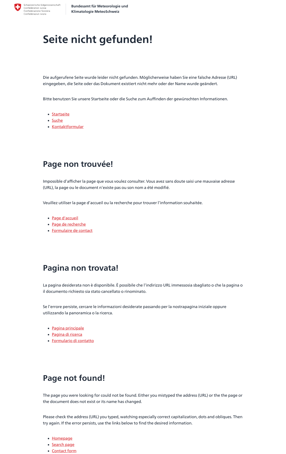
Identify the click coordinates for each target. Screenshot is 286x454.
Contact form (64, 450)
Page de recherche (69, 224)
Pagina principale (68, 328)
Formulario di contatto (73, 340)
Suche (57, 120)
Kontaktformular (68, 126)
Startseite (60, 114)
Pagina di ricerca (67, 334)
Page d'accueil (65, 218)
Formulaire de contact (72, 230)
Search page (63, 444)
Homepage (62, 438)
